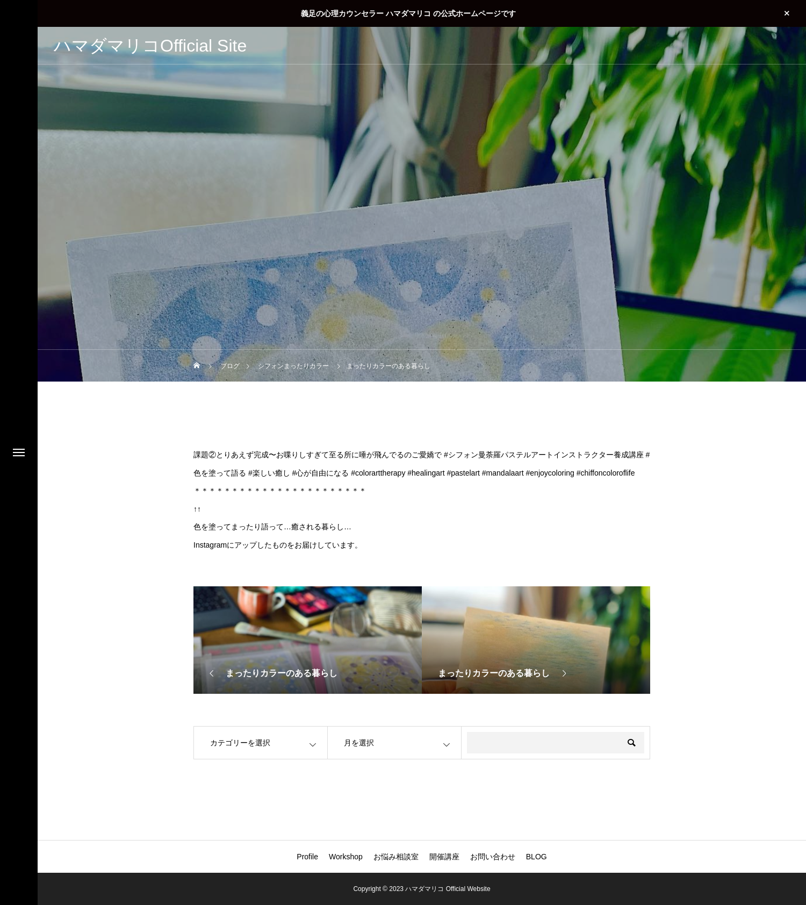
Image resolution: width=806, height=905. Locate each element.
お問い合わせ (492, 856)
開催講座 (444, 856)
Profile (307, 856)
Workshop (346, 856)
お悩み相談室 (396, 856)
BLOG (536, 856)
